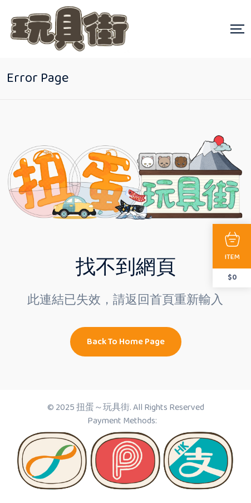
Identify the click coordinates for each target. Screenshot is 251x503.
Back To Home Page (126, 342)
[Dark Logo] (68, 29)
